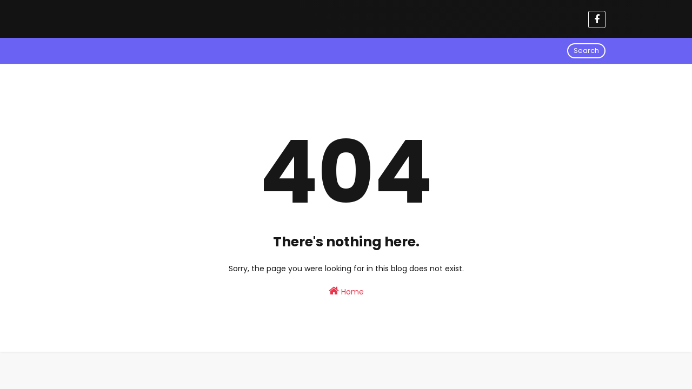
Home (346, 291)
